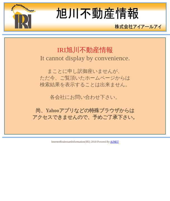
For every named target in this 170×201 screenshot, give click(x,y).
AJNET (114, 141)
